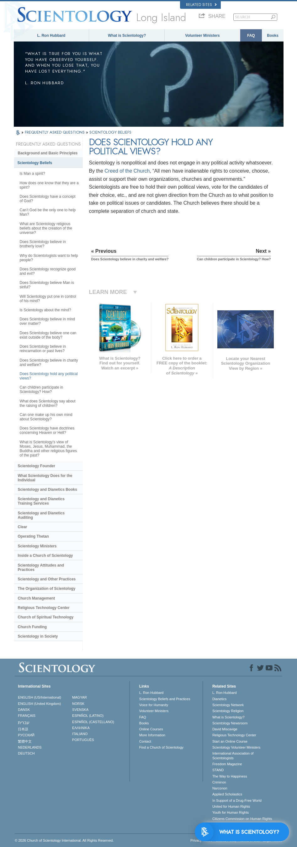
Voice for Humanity (153, 705)
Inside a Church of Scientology (45, 555)
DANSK (24, 709)
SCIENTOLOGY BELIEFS (110, 132)
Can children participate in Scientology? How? (41, 389)
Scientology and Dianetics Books (47, 489)
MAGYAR (79, 697)
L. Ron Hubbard (51, 35)
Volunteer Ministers (202, 35)
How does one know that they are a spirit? (49, 185)
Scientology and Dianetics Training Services (41, 501)
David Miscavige (224, 729)
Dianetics (219, 699)
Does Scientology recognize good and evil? (48, 271)
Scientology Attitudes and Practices (41, 567)
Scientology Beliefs (35, 163)
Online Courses (151, 729)
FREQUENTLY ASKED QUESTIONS (55, 132)
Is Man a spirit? (32, 173)
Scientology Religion (228, 711)
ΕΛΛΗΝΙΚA (81, 728)
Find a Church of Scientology (161, 747)
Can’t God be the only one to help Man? (48, 212)
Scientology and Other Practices (47, 579)
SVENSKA (80, 709)
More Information (152, 735)
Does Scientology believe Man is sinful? (47, 284)
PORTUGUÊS (83, 740)
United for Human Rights (231, 806)
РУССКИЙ (26, 735)
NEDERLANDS (29, 747)
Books (272, 35)
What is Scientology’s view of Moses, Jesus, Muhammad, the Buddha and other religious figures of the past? (48, 448)
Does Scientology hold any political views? (49, 376)
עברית (23, 722)
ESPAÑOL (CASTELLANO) (93, 722)
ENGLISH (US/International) (39, 697)
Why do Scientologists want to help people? (49, 257)
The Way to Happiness (229, 776)
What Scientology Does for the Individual (45, 477)
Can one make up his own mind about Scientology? (46, 416)
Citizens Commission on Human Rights (242, 819)
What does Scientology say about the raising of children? (48, 403)
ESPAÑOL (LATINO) (87, 715)
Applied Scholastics (227, 794)
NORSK (78, 704)
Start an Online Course (229, 741)
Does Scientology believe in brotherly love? (43, 244)
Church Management (36, 598)
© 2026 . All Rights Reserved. (64, 840)
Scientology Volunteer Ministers (236, 747)
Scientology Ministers (37, 546)
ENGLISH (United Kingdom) (39, 704)
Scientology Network (228, 705)
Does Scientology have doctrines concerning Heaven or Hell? (47, 430)
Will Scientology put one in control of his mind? (48, 298)
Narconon (219, 788)
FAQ (251, 35)
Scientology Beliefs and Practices (164, 699)
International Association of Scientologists (232, 755)
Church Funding (32, 627)
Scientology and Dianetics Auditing (41, 515)
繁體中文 (25, 741)
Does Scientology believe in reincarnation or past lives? (43, 348)
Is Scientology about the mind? (45, 310)
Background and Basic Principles (48, 153)
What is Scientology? (127, 35)
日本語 (23, 729)
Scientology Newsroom (230, 723)
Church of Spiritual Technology (46, 617)
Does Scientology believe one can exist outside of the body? (48, 335)
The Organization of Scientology (47, 588)
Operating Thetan (33, 536)
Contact (145, 741)
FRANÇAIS (26, 715)
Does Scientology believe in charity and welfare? (49, 362)
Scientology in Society (38, 636)
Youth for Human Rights (230, 812)
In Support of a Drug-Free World (237, 800)
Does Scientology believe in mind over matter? (47, 321)
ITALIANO (80, 734)
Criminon (219, 782)
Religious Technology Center (44, 608)
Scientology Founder (36, 466)
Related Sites (201, 5)
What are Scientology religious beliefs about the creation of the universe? (46, 228)
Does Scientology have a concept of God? (48, 198)
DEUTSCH (26, 753)
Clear (22, 527)
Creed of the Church (127, 171)
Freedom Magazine (227, 764)
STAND (218, 770)
